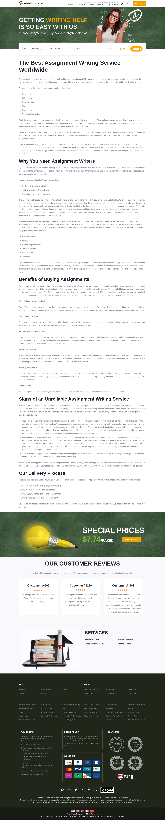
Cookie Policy (93, 743)
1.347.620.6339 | (102, 2)
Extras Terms (132, 693)
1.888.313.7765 (113, 2)
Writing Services (46, 689)
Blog (108, 5)
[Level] (57, 48)
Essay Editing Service (91, 704)
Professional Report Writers (115, 712)
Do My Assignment (125, 639)
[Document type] (33, 48)
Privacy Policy (89, 693)
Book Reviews (45, 704)
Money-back (110, 689)
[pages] (110, 48)
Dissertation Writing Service (71, 716)
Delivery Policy (133, 689)
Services (71, 5)
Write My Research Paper (136, 720)
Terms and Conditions (91, 689)
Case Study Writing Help (49, 716)
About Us (81, 5)
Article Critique (24, 716)
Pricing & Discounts (96, 5)
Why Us (115, 5)
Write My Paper (133, 716)
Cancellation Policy (112, 693)
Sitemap (65, 689)
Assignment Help (92, 639)
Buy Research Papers (48, 712)
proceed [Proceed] (137, 49)
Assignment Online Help (27, 720)
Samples (44, 693)
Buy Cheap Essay (46, 708)
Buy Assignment (124, 644)
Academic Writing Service (27, 704)
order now (139, 4)
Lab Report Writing (90, 712)
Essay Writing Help (90, 708)
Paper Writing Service (91, 716)
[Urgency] (82, 48)
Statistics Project (133, 712)
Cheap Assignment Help (94, 644)
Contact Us (22, 693)
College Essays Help (69, 712)
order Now (131, 539)
